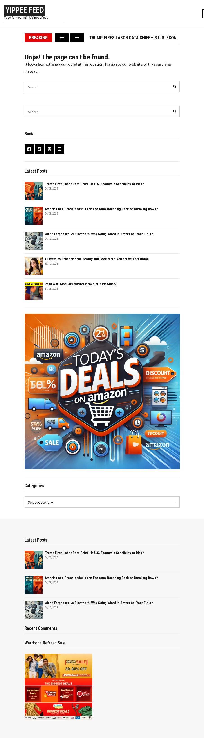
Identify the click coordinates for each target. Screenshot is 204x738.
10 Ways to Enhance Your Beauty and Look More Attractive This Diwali (97, 259)
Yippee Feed (24, 9)
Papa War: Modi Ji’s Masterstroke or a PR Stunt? (81, 284)
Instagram (49, 149)
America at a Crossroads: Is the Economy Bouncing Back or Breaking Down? (101, 209)
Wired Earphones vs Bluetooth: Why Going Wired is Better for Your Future (99, 234)
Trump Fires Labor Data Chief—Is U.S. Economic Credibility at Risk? (94, 184)
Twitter (39, 149)
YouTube (59, 149)
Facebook (29, 149)
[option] (134, 37)
